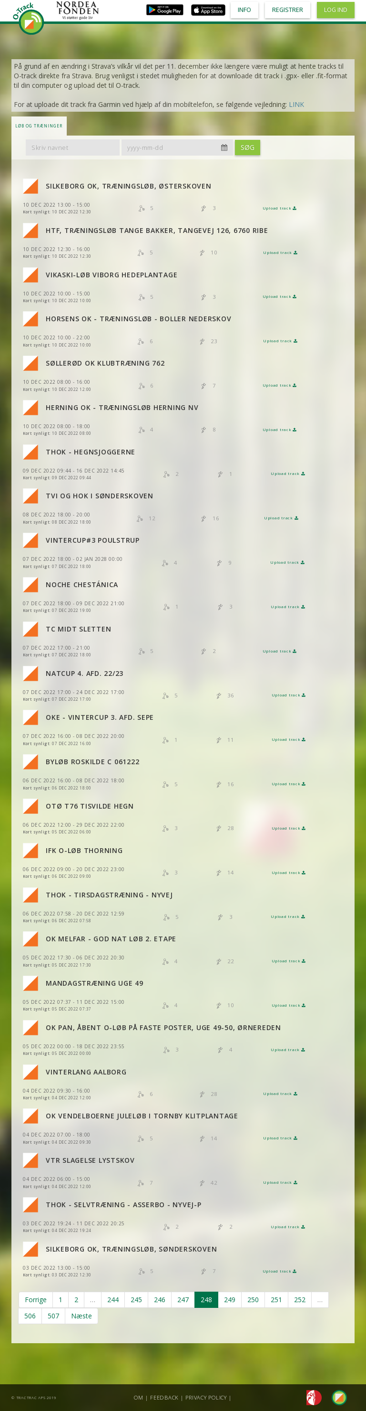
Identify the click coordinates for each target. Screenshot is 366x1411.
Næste (81, 1315)
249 (229, 1299)
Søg (247, 147)
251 (276, 1299)
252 (299, 1299)
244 (113, 1299)
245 (136, 1299)
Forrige (36, 1299)
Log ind (335, 10)
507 (53, 1315)
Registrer (287, 10)
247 (183, 1299)
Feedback (164, 1397)
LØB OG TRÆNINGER (38, 125)
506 (30, 1315)
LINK (296, 104)
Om (138, 1397)
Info (244, 10)
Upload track (280, 208)
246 (159, 1299)
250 (253, 1299)
